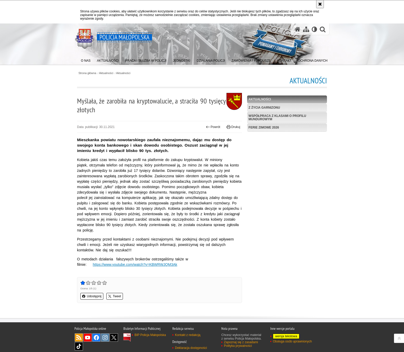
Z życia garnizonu (264, 107)
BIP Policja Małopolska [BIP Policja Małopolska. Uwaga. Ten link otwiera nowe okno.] (150, 335)
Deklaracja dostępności (191, 348)
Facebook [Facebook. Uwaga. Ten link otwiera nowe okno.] (96, 337)
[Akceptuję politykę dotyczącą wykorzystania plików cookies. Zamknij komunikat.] (320, 4)
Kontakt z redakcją (187, 335)
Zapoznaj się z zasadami (241, 342)
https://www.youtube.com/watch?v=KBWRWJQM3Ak (135, 264)
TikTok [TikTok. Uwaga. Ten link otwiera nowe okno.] (79, 346)
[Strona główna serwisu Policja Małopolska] (297, 29)
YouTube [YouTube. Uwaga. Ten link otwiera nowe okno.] (87, 337)
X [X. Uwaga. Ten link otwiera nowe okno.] (114, 337)
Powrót (213, 127)
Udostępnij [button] (92, 296)
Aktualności (106, 73)
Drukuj (233, 127)
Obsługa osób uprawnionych (292, 341)
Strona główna (87, 73)
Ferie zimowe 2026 (264, 127)
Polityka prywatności (238, 346)
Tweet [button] (114, 296)
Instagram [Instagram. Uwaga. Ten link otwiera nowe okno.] (105, 337)
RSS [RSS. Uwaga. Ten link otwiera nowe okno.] (79, 337)
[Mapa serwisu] (306, 29)
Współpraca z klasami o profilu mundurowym (277, 117)
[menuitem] (85, 59)
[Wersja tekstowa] (314, 29)
